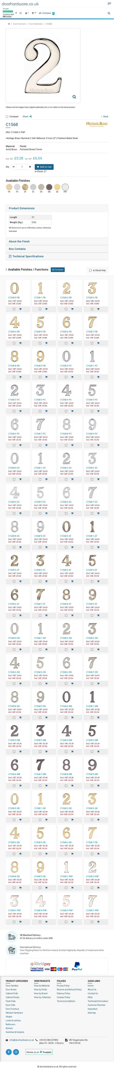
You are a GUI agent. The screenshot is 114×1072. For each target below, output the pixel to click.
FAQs (90, 997)
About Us (92, 989)
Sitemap (92, 1013)
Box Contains (17, 249)
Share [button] (27, 116)
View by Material (41, 986)
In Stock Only (99, 270)
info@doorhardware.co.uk (22, 1040)
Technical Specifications (26, 256)
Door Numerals (35, 24)
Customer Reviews (96, 1005)
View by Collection (42, 997)
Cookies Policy (63, 997)
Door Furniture (19, 24)
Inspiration (93, 1009)
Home (90, 986)
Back (104, 116)
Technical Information (98, 1001)
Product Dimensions (22, 208)
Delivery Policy (63, 993)
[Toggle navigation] (109, 3)
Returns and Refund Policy (69, 989)
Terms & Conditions (66, 1001)
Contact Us (93, 993)
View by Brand (40, 993)
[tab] (57, 208)
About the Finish (19, 241)
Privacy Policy (63, 986)
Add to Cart (44, 166)
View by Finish (40, 989)
